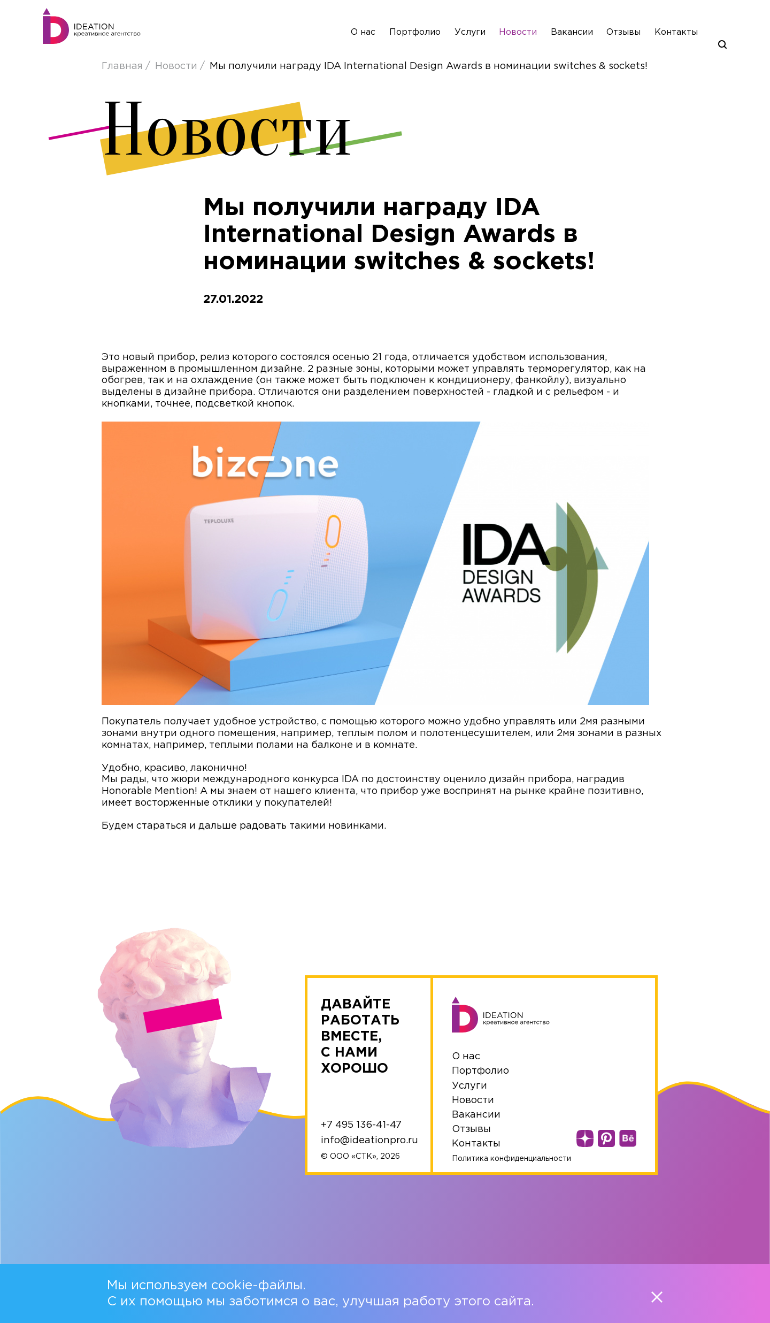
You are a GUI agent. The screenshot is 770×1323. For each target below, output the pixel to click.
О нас (363, 32)
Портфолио (415, 32)
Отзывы (623, 32)
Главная (123, 66)
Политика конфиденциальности (511, 1159)
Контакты (676, 32)
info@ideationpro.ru (369, 1140)
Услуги (470, 32)
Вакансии (572, 32)
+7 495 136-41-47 (361, 1125)
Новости (518, 32)
